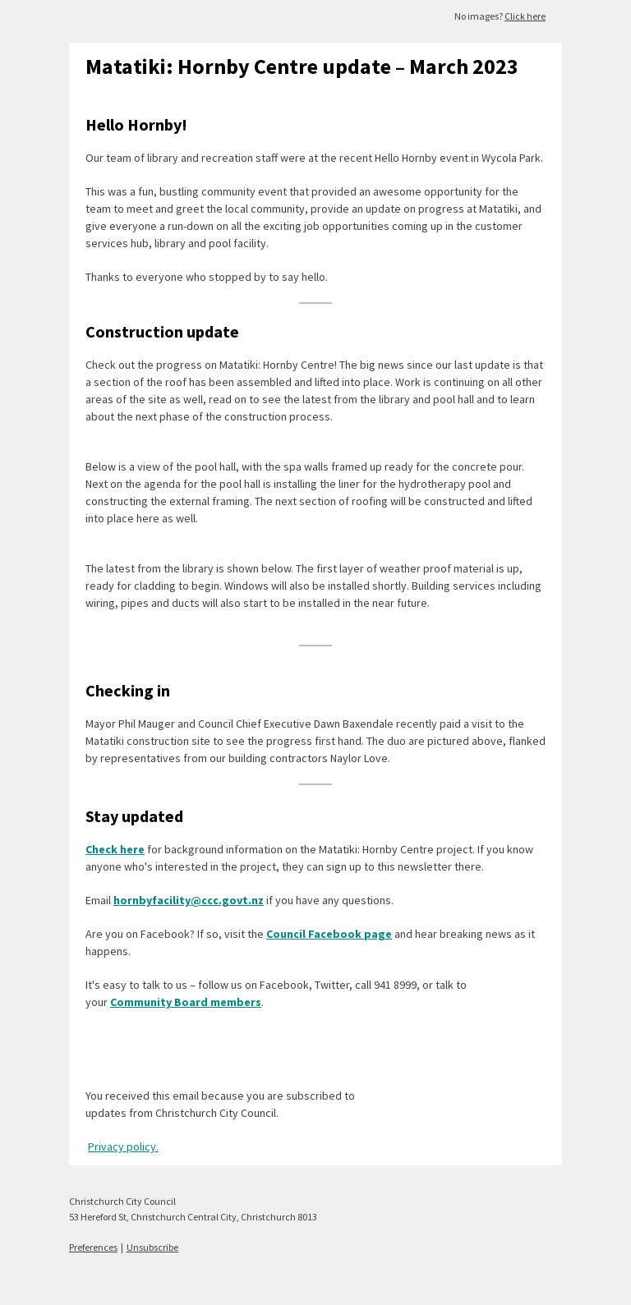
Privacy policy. (123, 1146)
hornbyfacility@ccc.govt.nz (188, 900)
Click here (525, 16)
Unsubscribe (152, 1247)
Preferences (93, 1247)
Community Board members (185, 1002)
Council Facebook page (329, 933)
